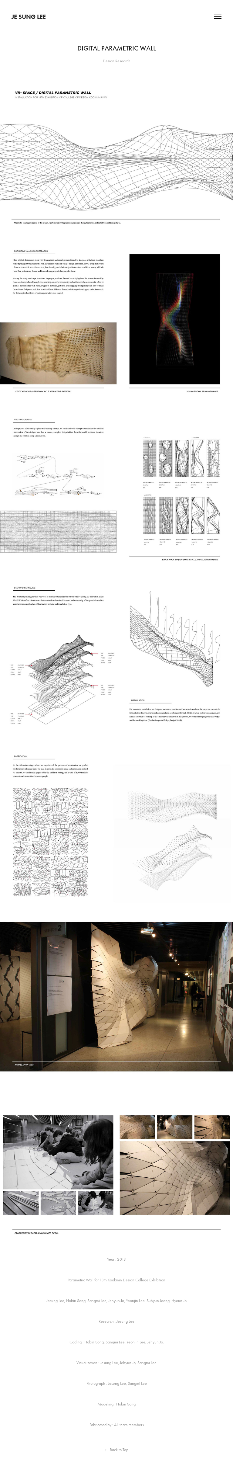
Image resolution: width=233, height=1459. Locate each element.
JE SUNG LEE (29, 16)
